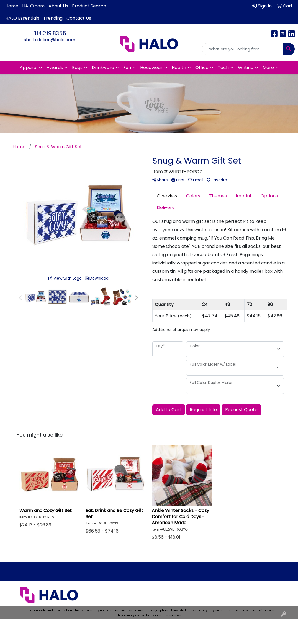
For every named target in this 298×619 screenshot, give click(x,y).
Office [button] (202, 67)
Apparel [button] (28, 67)
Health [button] (179, 67)
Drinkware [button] (103, 67)
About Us (58, 6)
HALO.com (33, 6)
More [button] (268, 67)
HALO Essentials (22, 18)
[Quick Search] (242, 49)
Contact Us (78, 18)
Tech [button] (223, 67)
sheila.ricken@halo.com (49, 40)
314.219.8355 (49, 33)
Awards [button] (55, 67)
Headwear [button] (151, 67)
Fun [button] (127, 67)
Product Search (89, 6)
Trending (53, 18)
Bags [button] (77, 67)
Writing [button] (245, 67)
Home (11, 6)
